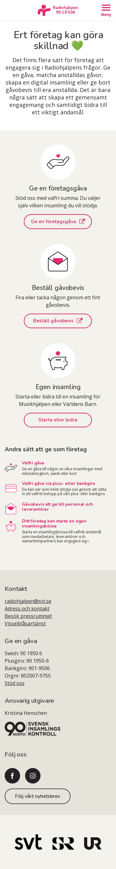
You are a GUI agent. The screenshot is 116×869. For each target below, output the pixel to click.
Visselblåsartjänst (25, 623)
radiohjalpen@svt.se (28, 601)
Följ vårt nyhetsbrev (37, 796)
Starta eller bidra (57, 419)
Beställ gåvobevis (58, 320)
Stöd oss (14, 683)
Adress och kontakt (27, 608)
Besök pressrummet (28, 616)
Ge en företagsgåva (58, 221)
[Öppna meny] (106, 10)
